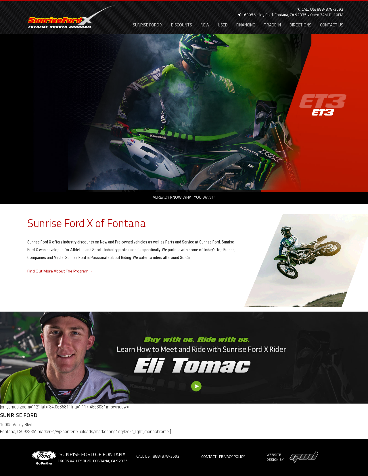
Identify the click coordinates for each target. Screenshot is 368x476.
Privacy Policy (232, 456)
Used (223, 25)
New (205, 25)
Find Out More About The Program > (59, 271)
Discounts (181, 25)
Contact (208, 456)
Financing (245, 25)
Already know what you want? (184, 197)
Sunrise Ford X (147, 25)
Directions (300, 25)
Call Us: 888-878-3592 (320, 9)
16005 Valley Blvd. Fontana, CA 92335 (272, 15)
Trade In (272, 25)
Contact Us (331, 25)
